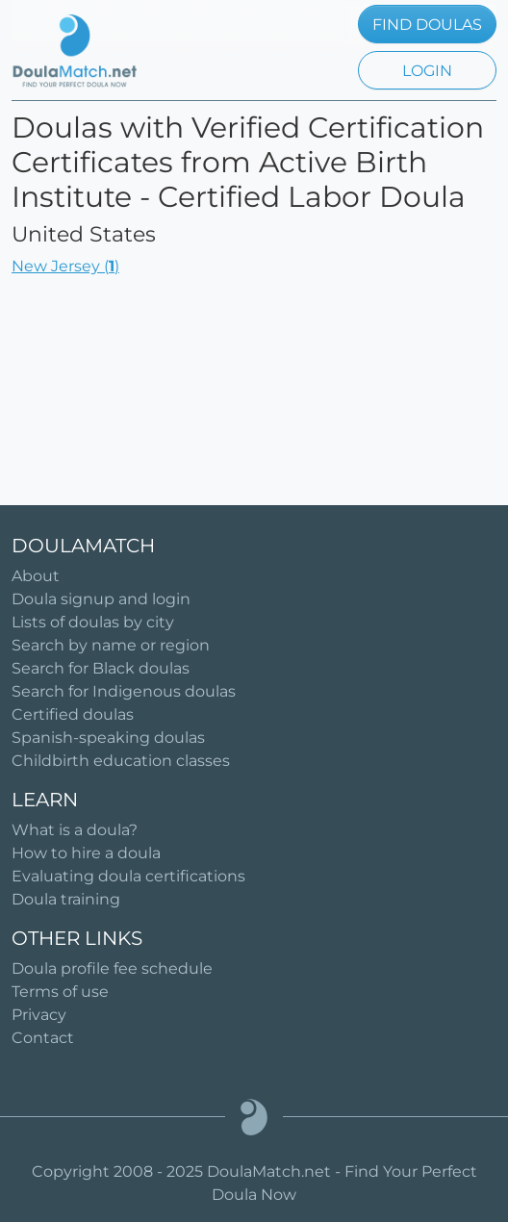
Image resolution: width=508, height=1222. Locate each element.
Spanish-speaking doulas (108, 737)
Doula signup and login (101, 599)
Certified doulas (73, 714)
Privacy (39, 1015)
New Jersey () (65, 266)
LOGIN (427, 71)
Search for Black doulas (101, 668)
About (36, 576)
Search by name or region (111, 645)
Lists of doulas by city (93, 622)
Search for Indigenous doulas (124, 691)
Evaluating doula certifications (128, 876)
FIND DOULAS (427, 24)
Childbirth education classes (121, 760)
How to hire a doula (86, 853)
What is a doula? (75, 830)
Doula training (66, 899)
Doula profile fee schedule (112, 968)
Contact (43, 1038)
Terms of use (60, 991)
